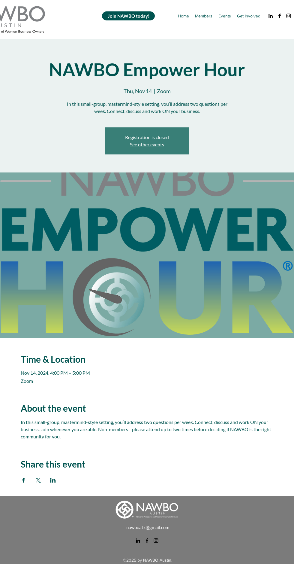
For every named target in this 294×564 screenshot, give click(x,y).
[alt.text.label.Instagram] (289, 16)
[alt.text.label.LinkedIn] (271, 16)
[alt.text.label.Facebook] (280, 16)
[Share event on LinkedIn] (53, 480)
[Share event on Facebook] (23, 480)
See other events (147, 144)
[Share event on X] (38, 480)
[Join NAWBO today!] (128, 15)
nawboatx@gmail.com (147, 527)
